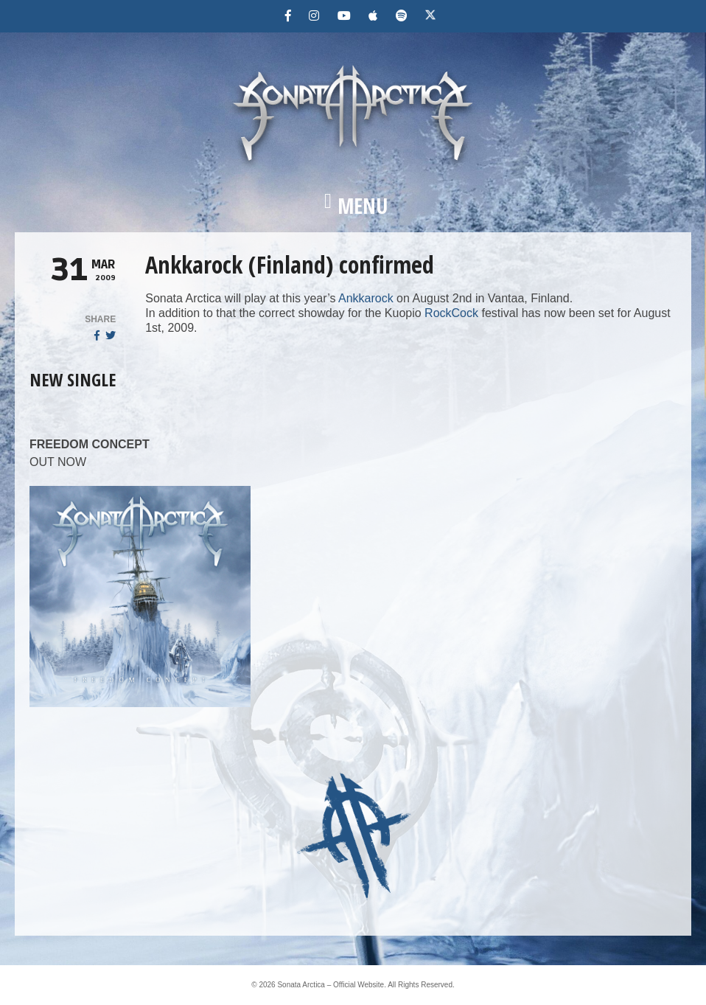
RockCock (451, 313)
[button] (353, 206)
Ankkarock (366, 298)
